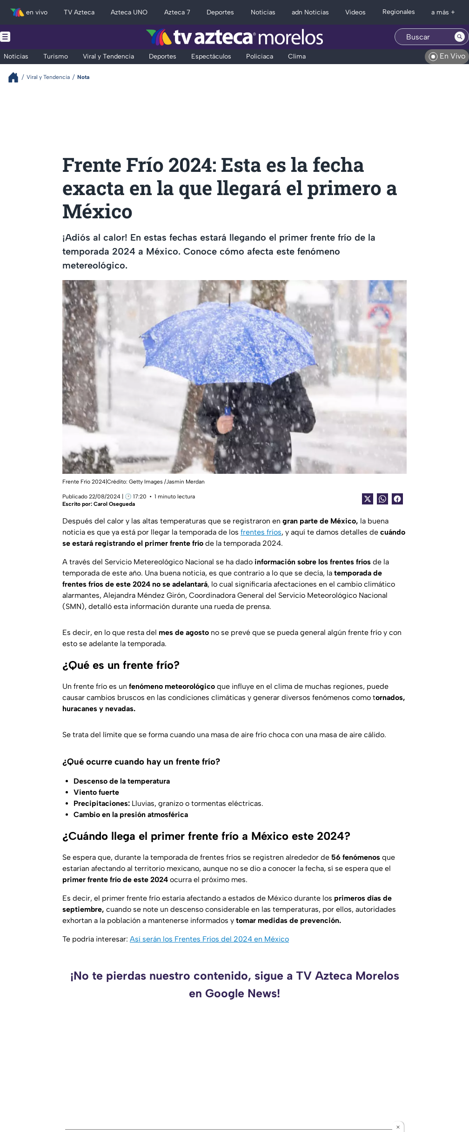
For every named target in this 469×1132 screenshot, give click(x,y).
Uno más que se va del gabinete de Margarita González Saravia (161, 1070)
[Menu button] (37, 37)
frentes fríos (261, 532)
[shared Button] (382, 498)
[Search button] (460, 37)
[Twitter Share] (367, 498)
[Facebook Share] (397, 498)
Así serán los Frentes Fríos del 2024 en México (209, 939)
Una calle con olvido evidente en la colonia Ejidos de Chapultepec (402, 1070)
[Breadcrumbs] (17, 77)
